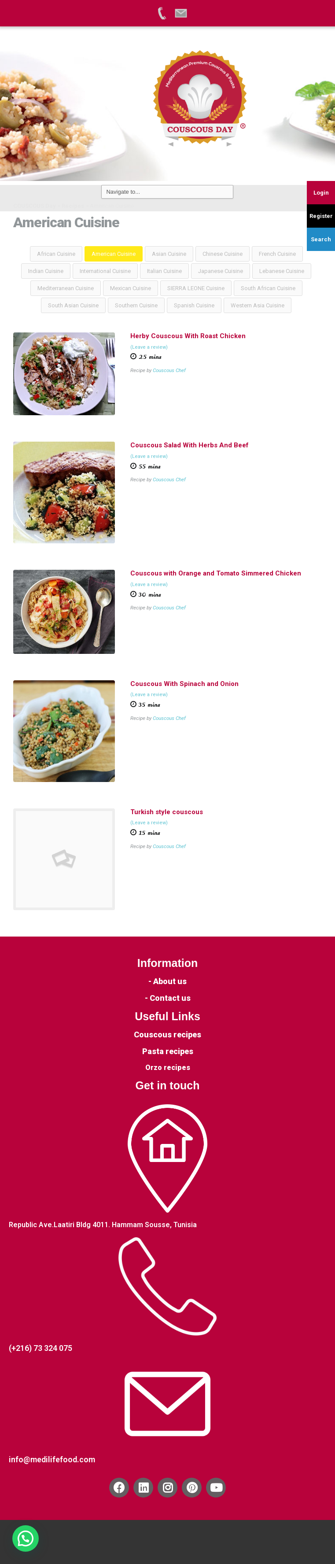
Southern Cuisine (136, 305)
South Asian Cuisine (73, 305)
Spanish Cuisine (194, 305)
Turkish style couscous (166, 812)
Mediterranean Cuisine (65, 288)
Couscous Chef (169, 370)
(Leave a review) (149, 347)
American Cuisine (114, 254)
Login (321, 192)
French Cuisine (277, 254)
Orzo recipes (167, 1067)
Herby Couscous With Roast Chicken (188, 336)
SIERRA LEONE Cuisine (196, 288)
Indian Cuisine (45, 271)
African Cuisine (56, 254)
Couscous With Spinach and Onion (184, 684)
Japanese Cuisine (220, 271)
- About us (167, 981)
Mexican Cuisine (130, 288)
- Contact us (168, 998)
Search (321, 239)
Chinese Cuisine (222, 254)
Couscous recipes (167, 1034)
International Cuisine (105, 271)
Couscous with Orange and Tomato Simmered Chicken (215, 573)
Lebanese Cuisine (281, 271)
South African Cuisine (268, 288)
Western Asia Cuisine (257, 305)
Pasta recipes (167, 1051)
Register (321, 216)
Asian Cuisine (169, 254)
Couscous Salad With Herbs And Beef (189, 445)
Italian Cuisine (164, 271)
